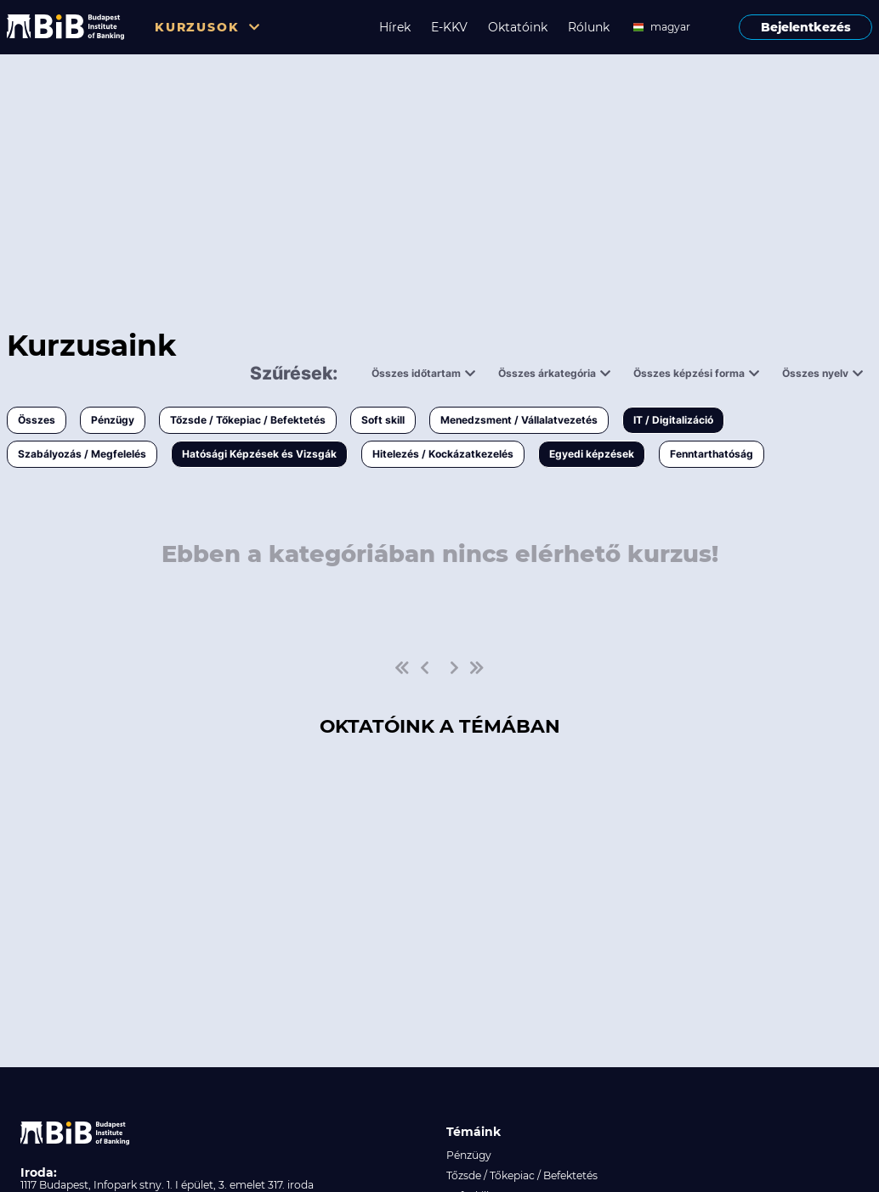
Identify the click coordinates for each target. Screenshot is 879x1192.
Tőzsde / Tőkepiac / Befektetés (248, 419)
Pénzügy (112, 419)
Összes (36, 419)
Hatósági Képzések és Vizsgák (259, 453)
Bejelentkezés (806, 27)
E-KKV (449, 27)
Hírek (395, 27)
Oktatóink (517, 27)
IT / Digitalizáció (673, 419)
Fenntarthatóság (711, 453)
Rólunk (589, 27)
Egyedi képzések (591, 453)
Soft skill (383, 419)
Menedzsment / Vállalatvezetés (519, 419)
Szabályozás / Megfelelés (82, 453)
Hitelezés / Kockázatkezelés (442, 453)
